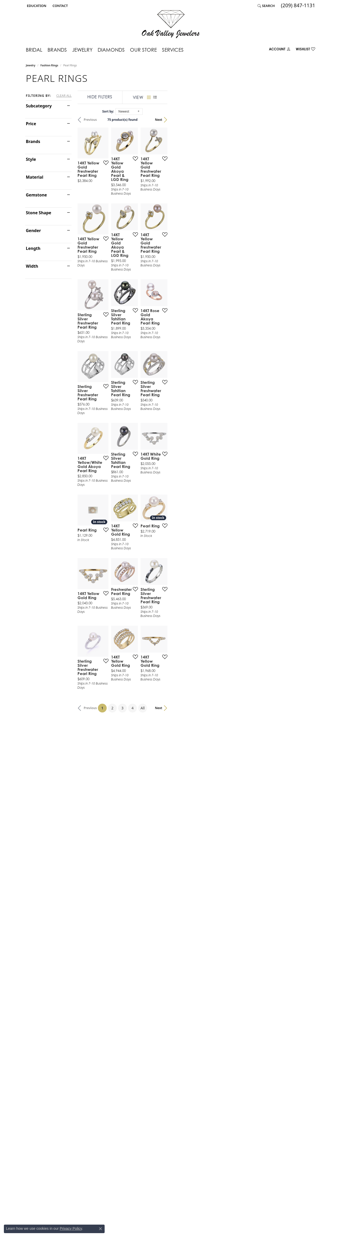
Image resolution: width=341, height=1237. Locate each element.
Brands (57, 50)
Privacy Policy (71, 1228)
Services (173, 50)
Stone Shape (38, 213)
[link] (59, 5)
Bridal (34, 50)
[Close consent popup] (100, 1228)
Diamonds (111, 50)
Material (34, 177)
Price (31, 124)
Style (31, 159)
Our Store (143, 50)
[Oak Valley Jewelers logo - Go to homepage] (171, 24)
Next (306, 119)
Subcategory (39, 106)
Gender (33, 230)
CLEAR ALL (64, 95)
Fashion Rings (49, 65)
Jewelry (82, 50)
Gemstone (36, 195)
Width (32, 266)
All (216, 964)
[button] (36, 5)
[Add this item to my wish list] (151, 209)
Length (33, 248)
